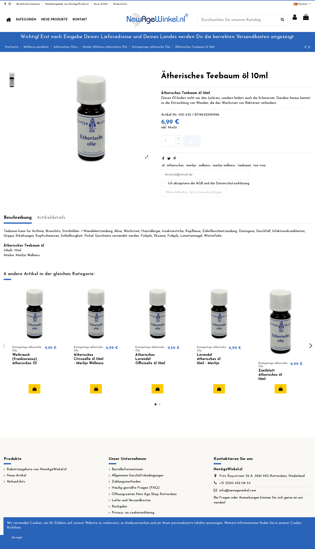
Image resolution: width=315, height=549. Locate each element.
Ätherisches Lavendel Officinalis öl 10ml (150, 359)
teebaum (244, 165)
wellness (204, 165)
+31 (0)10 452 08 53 (235, 483)
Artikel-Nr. (169, 115)
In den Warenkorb (190, 141)
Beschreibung (18, 217)
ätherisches (175, 165)
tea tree (259, 165)
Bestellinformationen (28, 4)
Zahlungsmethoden (126, 482)
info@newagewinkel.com (237, 490)
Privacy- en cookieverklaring (133, 513)
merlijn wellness (224, 165)
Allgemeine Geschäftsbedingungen (137, 475)
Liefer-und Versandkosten (131, 500)
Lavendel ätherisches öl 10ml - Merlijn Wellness (208, 361)
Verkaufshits (120, 4)
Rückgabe (119, 506)
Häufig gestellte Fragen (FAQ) (135, 488)
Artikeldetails (51, 217)
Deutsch (302, 4)
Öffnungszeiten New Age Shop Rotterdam (144, 494)
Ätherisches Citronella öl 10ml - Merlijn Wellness (89, 359)
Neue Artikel (101, 4)
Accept (17, 537)
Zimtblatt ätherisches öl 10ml (270, 375)
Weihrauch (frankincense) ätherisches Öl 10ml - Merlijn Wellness (24, 363)
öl (163, 165)
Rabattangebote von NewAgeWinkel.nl (67, 4)
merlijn (191, 165)
